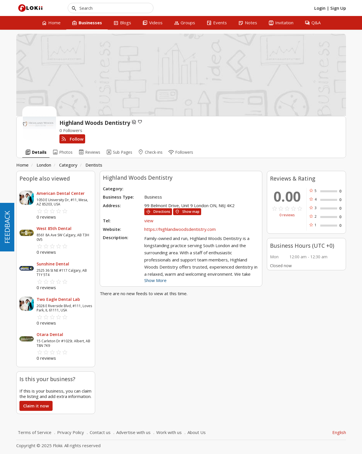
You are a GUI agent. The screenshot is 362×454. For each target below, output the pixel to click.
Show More (155, 280)
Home (22, 165)
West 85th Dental (54, 228)
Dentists (93, 165)
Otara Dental (50, 334)
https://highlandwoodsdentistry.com (180, 229)
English (339, 432)
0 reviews (287, 215)
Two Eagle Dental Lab (58, 299)
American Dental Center (61, 193)
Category (68, 165)
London (44, 165)
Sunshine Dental (53, 264)
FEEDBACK (7, 227)
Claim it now (36, 406)
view (148, 220)
